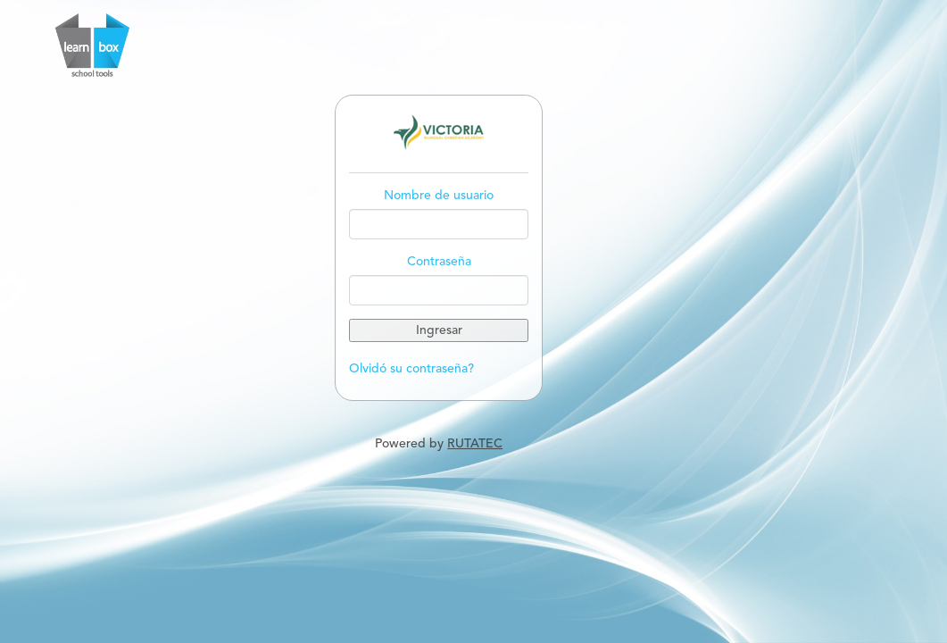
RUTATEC (475, 444)
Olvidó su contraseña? (411, 369)
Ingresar (439, 330)
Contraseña (439, 261)
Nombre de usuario (439, 195)
